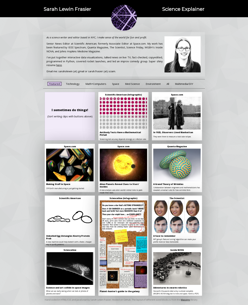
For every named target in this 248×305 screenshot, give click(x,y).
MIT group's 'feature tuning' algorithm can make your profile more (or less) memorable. (177, 220)
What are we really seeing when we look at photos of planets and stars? (70, 272)
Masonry (185, 299)
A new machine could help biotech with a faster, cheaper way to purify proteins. (70, 220)
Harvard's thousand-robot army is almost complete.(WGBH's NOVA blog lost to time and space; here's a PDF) (177, 272)
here (59, 65)
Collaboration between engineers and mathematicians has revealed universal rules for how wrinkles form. (177, 168)
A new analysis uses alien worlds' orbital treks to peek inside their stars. (123, 168)
